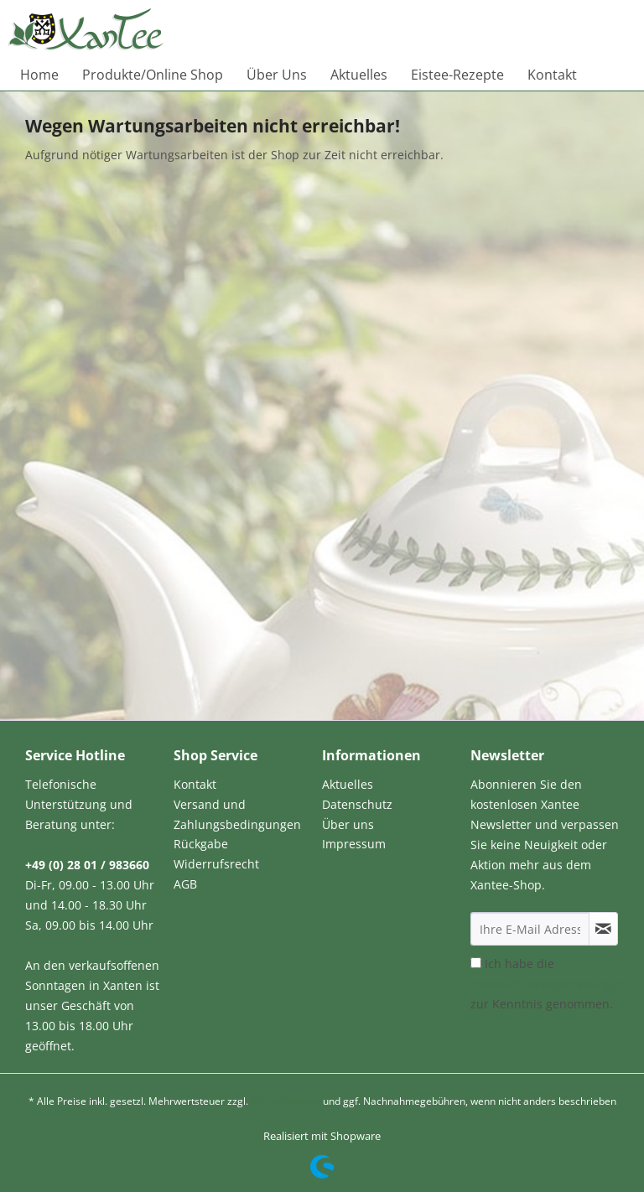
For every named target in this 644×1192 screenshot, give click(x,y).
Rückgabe (201, 844)
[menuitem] (39, 75)
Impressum (354, 844)
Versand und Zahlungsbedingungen (237, 814)
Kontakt (195, 784)
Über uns (348, 824)
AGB (185, 884)
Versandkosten (285, 1101)
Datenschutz (357, 804)
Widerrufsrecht (216, 864)
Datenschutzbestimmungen (548, 984)
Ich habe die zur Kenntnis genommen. (548, 984)
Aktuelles (347, 784)
